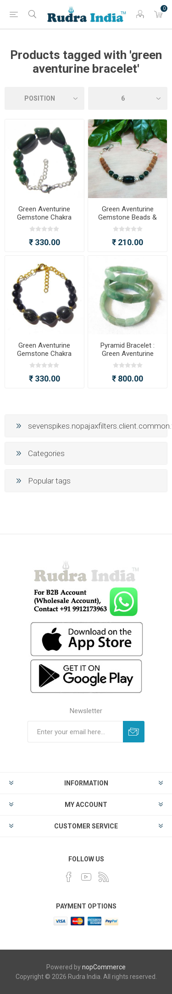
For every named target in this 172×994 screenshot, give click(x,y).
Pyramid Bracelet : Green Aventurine (127, 349)
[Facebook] (68, 877)
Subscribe (133, 731)
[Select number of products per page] (128, 98)
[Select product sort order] (44, 98)
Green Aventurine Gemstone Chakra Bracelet (44, 217)
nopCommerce (104, 967)
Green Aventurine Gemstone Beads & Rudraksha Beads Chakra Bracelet (127, 221)
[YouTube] (86, 877)
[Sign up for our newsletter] (75, 731)
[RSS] (103, 877)
